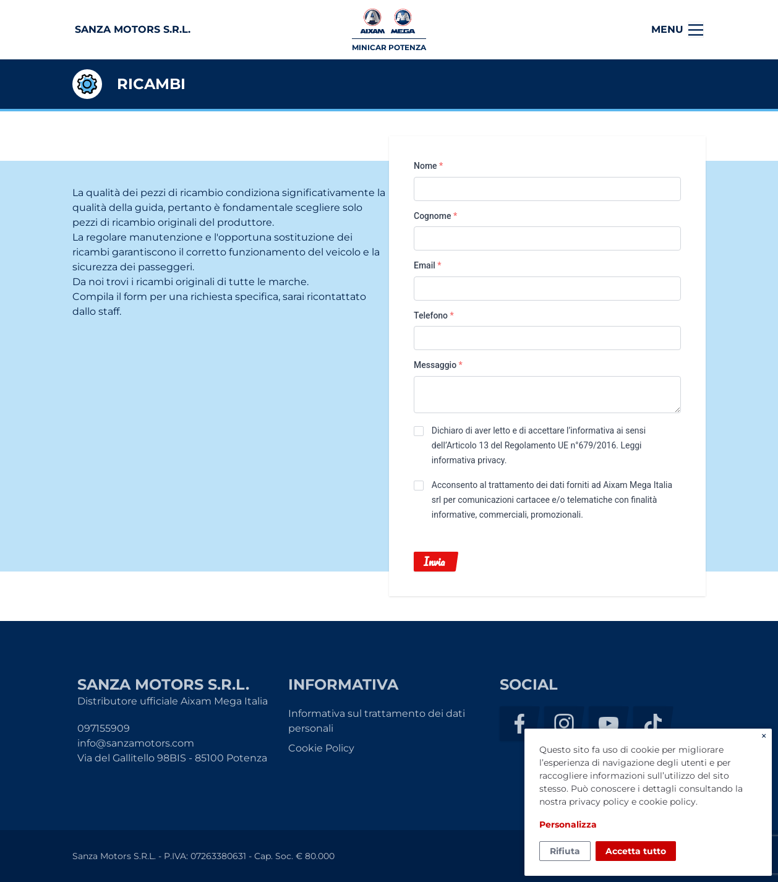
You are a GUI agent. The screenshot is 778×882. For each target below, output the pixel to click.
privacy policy (599, 801)
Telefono (434, 315)
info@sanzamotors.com (135, 743)
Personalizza (568, 824)
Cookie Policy (321, 748)
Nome (428, 166)
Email (428, 265)
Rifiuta (565, 851)
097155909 (103, 728)
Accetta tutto (635, 851)
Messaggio (438, 365)
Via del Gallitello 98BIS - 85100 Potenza (172, 758)
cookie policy (667, 801)
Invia (434, 561)
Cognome (435, 216)
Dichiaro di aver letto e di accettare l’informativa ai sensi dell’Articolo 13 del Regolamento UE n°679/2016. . (539, 445)
